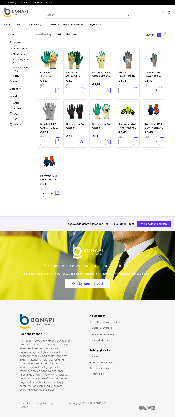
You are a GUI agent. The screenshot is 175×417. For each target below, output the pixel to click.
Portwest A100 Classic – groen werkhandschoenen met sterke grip (101, 126)
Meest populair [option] (20, 48)
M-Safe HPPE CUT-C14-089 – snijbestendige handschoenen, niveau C (48, 126)
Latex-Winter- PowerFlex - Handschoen (153, 74)
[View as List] (165, 35)
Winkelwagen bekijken (153, 224)
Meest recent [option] (19, 54)
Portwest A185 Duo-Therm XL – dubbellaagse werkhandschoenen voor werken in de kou (153, 126)
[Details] (108, 90)
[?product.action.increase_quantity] (44, 90)
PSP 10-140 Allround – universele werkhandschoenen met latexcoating (74, 74)
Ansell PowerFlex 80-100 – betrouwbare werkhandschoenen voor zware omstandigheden (127, 74)
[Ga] (127, 14)
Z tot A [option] (16, 81)
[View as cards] (159, 35)
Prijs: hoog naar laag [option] (20, 61)
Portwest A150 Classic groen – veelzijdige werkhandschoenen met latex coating (101, 74)
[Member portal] (163, 12)
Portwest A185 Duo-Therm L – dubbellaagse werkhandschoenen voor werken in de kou (49, 177)
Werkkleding (43, 34)
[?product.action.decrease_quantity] (52, 90)
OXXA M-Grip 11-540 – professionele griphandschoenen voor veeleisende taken (49, 74)
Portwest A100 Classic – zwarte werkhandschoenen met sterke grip (75, 126)
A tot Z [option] (16, 76)
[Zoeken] (83, 14)
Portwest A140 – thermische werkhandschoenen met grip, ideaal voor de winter (127, 126)
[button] (19, 61)
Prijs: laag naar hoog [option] (20, 69)
